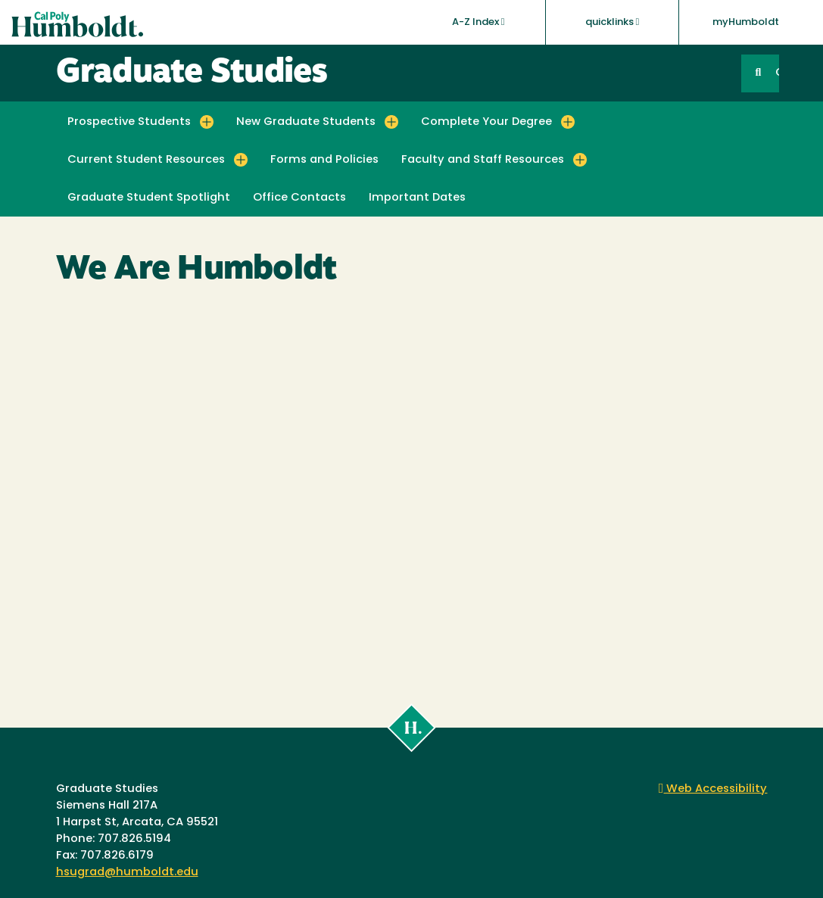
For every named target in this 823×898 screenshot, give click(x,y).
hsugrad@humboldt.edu (127, 872)
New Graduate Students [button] (306, 122)
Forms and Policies (324, 160)
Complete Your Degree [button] (486, 122)
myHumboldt (745, 22)
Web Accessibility (713, 789)
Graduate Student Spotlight (148, 198)
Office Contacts (299, 198)
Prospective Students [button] (129, 122)
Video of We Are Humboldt (412, 494)
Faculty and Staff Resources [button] (482, 160)
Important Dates (417, 198)
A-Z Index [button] (478, 22)
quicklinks (612, 22)
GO (776, 73)
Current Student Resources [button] (146, 160)
